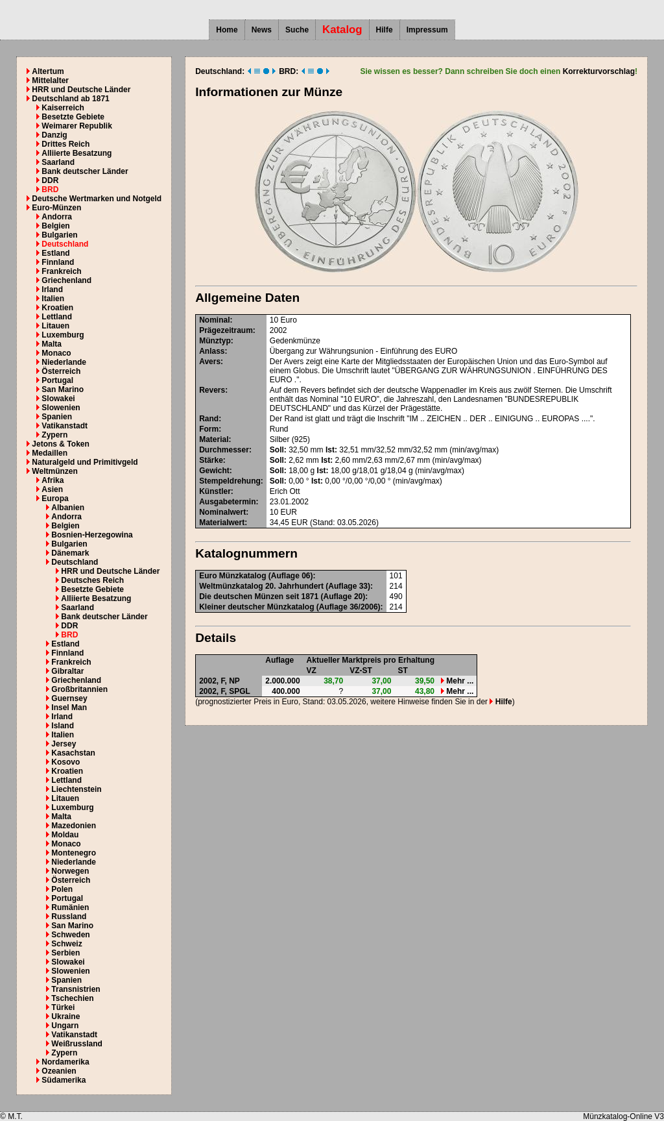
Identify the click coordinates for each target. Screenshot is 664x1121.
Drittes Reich (65, 144)
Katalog (342, 29)
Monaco (56, 353)
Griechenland (66, 280)
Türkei (63, 1007)
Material (213, 439)
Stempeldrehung (230, 481)
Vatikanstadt (65, 425)
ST (402, 670)
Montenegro (73, 852)
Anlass (211, 351)
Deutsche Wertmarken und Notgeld (96, 198)
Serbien (65, 952)
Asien (52, 489)
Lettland (57, 316)
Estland (55, 253)
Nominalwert (222, 512)
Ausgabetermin (227, 501)
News (262, 29)
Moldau (64, 834)
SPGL (239, 691)
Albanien (67, 507)
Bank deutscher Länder (85, 171)
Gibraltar (67, 671)
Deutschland (65, 244)
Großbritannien (79, 689)
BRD (50, 189)
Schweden (70, 934)
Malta (52, 344)
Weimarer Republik (77, 125)
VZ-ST (361, 670)
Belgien (55, 225)
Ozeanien (59, 1071)
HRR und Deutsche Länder (81, 89)
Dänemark (70, 553)
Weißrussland (76, 1043)
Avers (209, 361)
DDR (50, 180)
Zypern (54, 434)
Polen (62, 889)
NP (234, 680)
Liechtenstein (76, 789)
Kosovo (65, 762)
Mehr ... (457, 680)
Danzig (54, 135)
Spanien (57, 416)
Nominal (214, 320)
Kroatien (57, 307)
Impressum (427, 29)
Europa (55, 498)
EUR (289, 512)
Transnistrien (75, 989)
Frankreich (61, 271)
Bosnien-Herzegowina (91, 534)
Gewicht (214, 470)
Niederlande (64, 362)
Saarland (58, 162)
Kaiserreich (63, 107)
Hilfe (384, 29)
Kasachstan (73, 753)
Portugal (57, 380)
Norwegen (70, 871)
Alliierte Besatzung (77, 153)
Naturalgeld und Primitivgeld (84, 462)
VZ (311, 670)
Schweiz (66, 943)
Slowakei (58, 398)
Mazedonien (73, 825)
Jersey (63, 743)
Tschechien (72, 998)
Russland (68, 916)
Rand (209, 418)
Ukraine (65, 1016)
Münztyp (215, 340)
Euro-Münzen (56, 207)
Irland (52, 289)
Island (62, 725)
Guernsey (69, 698)
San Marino (63, 389)
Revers (212, 390)
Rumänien (70, 907)
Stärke (211, 460)
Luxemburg (63, 334)
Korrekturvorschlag (599, 71)
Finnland (58, 262)
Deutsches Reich (92, 580)
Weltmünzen (54, 471)
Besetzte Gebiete (73, 116)
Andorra (57, 216)
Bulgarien (59, 235)
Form (209, 429)
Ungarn (64, 1025)
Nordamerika (65, 1061)
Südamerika (64, 1080)
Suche (297, 29)
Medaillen (49, 453)
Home (226, 29)
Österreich (61, 371)
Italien (53, 298)
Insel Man (69, 707)
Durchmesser (224, 449)
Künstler (215, 491)
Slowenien (61, 407)
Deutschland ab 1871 (70, 98)
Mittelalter (50, 80)
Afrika (53, 480)
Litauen (55, 325)
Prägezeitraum (226, 330)
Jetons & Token (60, 444)
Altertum (48, 71)
